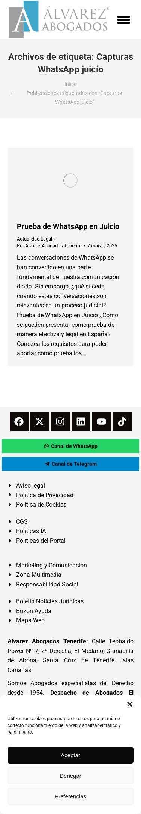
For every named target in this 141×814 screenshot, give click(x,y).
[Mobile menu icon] (124, 20)
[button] (130, 704)
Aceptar (70, 755)
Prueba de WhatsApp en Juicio (68, 226)
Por (49, 245)
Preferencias (70, 796)
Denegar (70, 776)
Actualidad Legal (34, 239)
